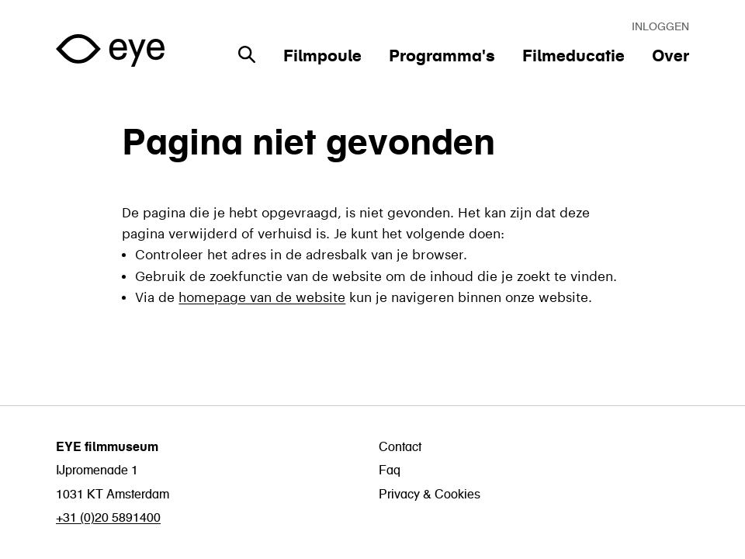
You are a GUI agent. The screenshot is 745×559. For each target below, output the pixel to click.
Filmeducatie (573, 55)
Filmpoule (322, 55)
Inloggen (660, 26)
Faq (389, 469)
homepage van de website (261, 295)
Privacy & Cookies (429, 494)
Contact (400, 446)
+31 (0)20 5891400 (108, 517)
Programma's (442, 55)
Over (670, 55)
